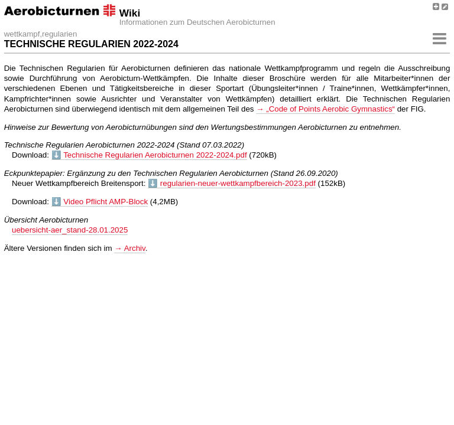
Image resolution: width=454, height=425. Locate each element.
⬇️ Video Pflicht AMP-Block (99, 201)
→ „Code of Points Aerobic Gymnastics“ (325, 108)
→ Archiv (129, 248)
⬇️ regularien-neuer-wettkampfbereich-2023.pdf (232, 183)
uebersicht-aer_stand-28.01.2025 (70, 229)
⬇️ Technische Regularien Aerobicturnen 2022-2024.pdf (149, 155)
